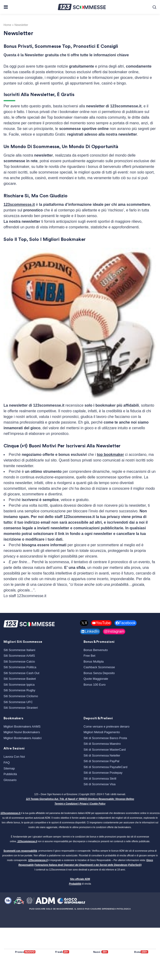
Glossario (10, 780)
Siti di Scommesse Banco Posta (105, 738)
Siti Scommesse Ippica (19, 684)
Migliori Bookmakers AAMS (22, 726)
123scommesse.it (19, 204)
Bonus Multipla (94, 661)
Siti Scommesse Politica (20, 667)
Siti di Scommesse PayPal (101, 761)
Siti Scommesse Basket (20, 678)
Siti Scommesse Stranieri (21, 707)
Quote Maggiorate (96, 678)
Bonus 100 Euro (94, 684)
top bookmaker (110, 455)
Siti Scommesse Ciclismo (21, 696)
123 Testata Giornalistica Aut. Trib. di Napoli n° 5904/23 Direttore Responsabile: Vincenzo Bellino (80, 799)
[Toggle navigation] (5, 7)
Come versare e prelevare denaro (106, 726)
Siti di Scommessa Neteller (102, 755)
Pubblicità (10, 774)
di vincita (80, 883)
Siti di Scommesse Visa (100, 784)
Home (7, 25)
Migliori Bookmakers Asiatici (23, 738)
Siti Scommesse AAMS (19, 655)
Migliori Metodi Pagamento (102, 732)
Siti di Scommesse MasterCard (105, 749)
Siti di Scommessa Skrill (100, 778)
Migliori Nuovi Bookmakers (22, 732)
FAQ (7, 762)
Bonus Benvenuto (96, 650)
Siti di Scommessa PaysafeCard (105, 767)
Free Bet (89, 655)
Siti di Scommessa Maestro (102, 743)
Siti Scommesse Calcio (19, 661)
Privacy (84, 803)
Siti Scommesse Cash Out (21, 673)
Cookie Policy (97, 803)
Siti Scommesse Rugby (19, 690)
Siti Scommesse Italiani (19, 650)
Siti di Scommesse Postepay (103, 772)
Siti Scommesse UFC (18, 702)
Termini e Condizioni (66, 803)
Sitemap (9, 768)
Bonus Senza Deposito (99, 673)
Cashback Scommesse (99, 667)
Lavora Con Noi (14, 756)
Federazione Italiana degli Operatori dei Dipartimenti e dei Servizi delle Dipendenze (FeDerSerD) (88, 865)
